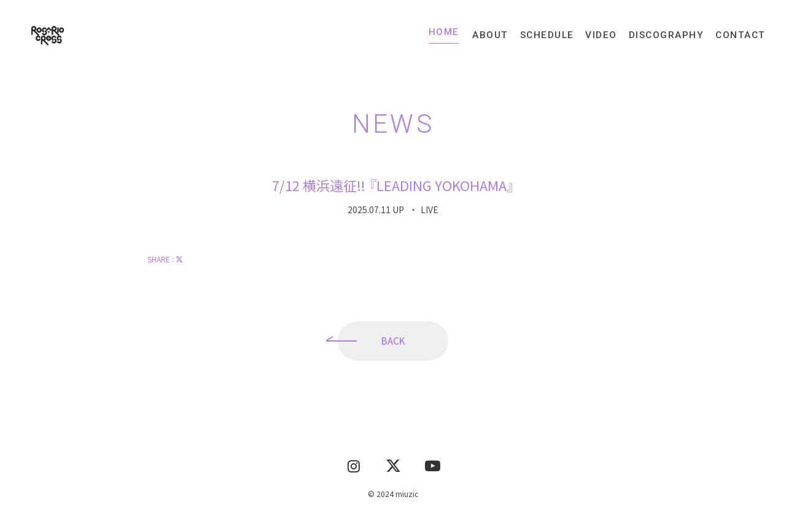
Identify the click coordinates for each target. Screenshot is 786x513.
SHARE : (165, 262)
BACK (393, 343)
